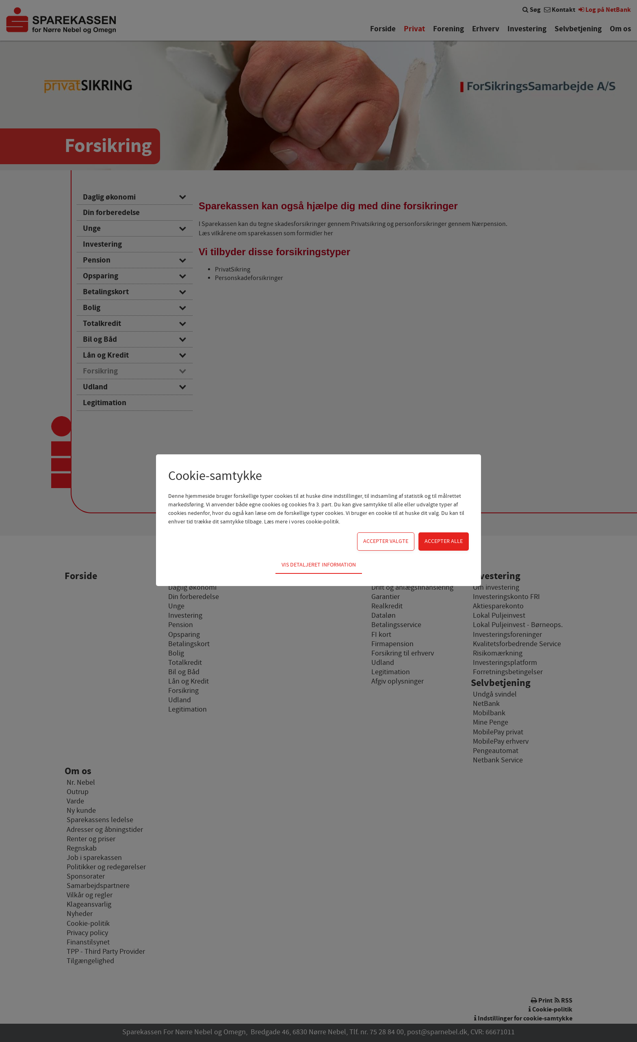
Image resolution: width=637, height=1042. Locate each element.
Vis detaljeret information (319, 565)
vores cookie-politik (315, 521)
